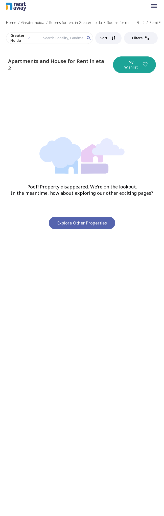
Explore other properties (82, 223)
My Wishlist (136, 65)
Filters (141, 38)
